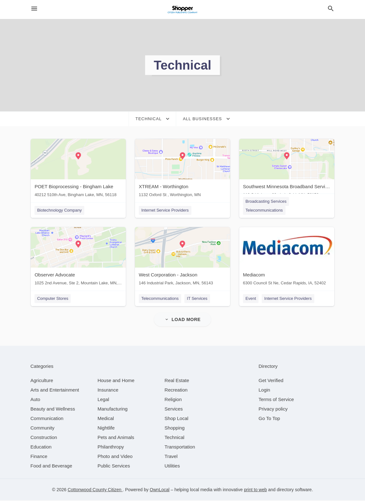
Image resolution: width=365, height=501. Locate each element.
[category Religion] (173, 400)
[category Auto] (35, 400)
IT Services (197, 298)
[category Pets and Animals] (116, 438)
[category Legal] (103, 400)
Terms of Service (276, 400)
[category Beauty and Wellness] (52, 409)
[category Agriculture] (41, 381)
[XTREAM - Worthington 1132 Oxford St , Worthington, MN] (182, 169)
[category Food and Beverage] (51, 466)
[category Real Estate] (176, 381)
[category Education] (41, 447)
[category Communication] (46, 419)
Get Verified (271, 381)
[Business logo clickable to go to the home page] (182, 9)
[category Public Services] (114, 466)
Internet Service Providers (165, 210)
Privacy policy (273, 409)
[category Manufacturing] (113, 409)
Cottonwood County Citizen (95, 490)
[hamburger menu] (34, 9)
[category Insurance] (108, 390)
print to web (255, 490)
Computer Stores (52, 298)
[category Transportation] (179, 447)
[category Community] (42, 428)
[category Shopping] (174, 428)
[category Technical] (174, 438)
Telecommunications (264, 210)
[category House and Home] (116, 381)
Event (251, 298)
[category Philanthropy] (111, 447)
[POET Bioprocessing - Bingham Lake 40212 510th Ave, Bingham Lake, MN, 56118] (78, 169)
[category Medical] (106, 419)
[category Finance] (38, 457)
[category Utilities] (172, 466)
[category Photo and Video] (115, 457)
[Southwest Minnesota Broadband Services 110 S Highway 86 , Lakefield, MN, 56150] (287, 169)
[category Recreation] (176, 390)
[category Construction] (43, 438)
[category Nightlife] (106, 428)
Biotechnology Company (59, 210)
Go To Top (269, 419)
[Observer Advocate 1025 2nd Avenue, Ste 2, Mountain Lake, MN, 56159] (78, 258)
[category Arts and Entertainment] (54, 390)
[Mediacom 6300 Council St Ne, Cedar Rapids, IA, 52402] (287, 258)
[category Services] (173, 409)
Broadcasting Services (266, 201)
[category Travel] (170, 457)
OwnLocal (160, 490)
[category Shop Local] (176, 419)
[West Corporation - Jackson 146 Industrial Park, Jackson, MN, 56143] (182, 258)
